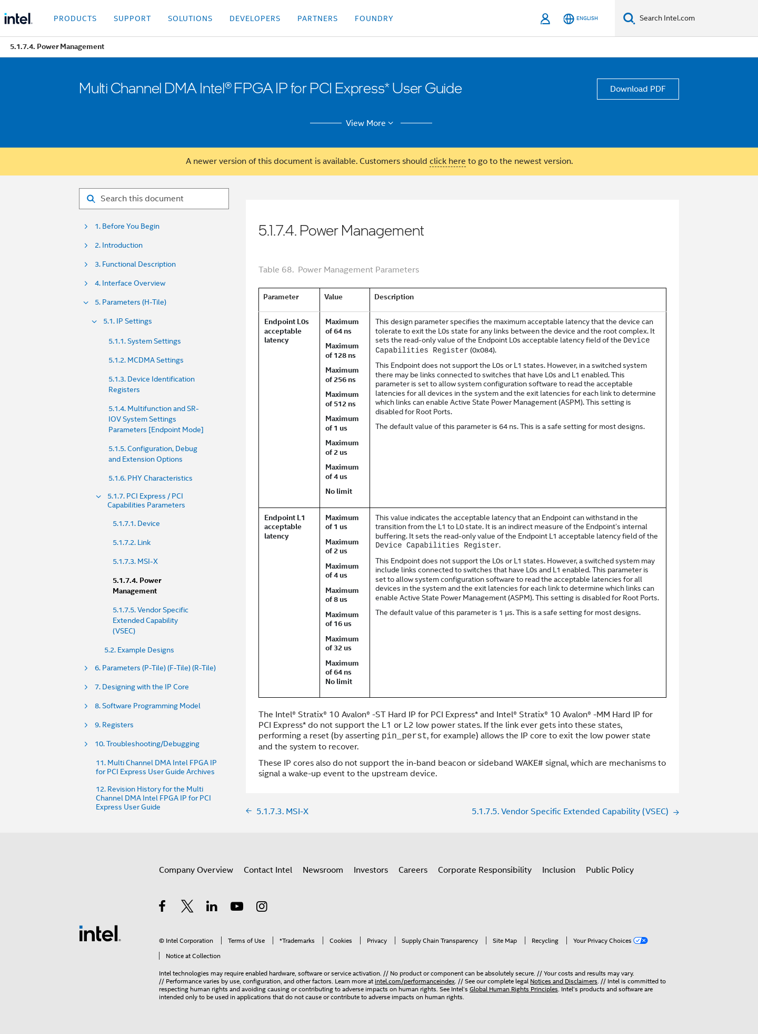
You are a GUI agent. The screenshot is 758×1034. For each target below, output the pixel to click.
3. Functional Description (135, 264)
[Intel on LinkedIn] (212, 908)
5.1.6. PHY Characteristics (150, 478)
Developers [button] (255, 18)
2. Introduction (119, 245)
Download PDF (638, 89)
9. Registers (114, 724)
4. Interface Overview (130, 283)
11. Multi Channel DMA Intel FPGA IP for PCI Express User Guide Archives (156, 767)
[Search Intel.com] (696, 18)
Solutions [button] (190, 18)
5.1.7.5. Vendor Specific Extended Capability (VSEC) (150, 620)
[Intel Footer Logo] (100, 933)
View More (371, 123)
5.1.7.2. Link (132, 542)
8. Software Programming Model (148, 705)
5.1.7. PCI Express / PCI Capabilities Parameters (146, 501)
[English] (581, 19)
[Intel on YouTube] (238, 908)
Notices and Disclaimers (563, 981)
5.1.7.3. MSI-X (135, 561)
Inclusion (558, 870)
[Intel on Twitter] (187, 908)
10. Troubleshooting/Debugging (147, 743)
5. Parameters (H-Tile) (130, 302)
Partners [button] (317, 18)
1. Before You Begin (127, 226)
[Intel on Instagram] (262, 908)
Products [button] (75, 18)
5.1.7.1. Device (136, 523)
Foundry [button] (374, 18)
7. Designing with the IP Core (142, 686)
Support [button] (132, 18)
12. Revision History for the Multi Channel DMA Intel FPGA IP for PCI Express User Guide (153, 798)
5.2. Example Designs (139, 650)
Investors (371, 870)
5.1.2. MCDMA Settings (146, 360)
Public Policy (610, 870)
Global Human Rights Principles (514, 989)
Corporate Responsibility (485, 870)
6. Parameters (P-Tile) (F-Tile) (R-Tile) (155, 668)
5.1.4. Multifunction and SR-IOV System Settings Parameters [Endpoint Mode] (156, 419)
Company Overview (196, 870)
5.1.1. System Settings (144, 341)
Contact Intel (268, 870)
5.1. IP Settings (127, 321)
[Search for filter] (154, 198)
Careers (412, 870)
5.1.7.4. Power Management (137, 585)
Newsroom (323, 870)
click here (448, 161)
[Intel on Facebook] (163, 908)
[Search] (629, 18)
